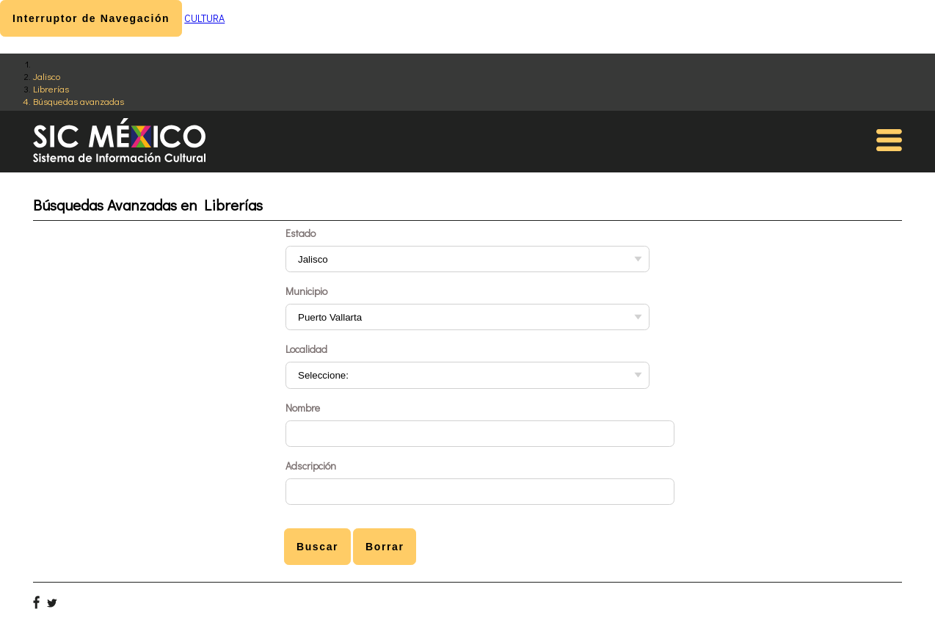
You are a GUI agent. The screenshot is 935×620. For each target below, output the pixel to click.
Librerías (51, 88)
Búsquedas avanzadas (78, 101)
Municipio (306, 291)
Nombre (302, 408)
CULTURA (204, 18)
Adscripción (310, 466)
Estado (300, 233)
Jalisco (46, 76)
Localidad (306, 349)
